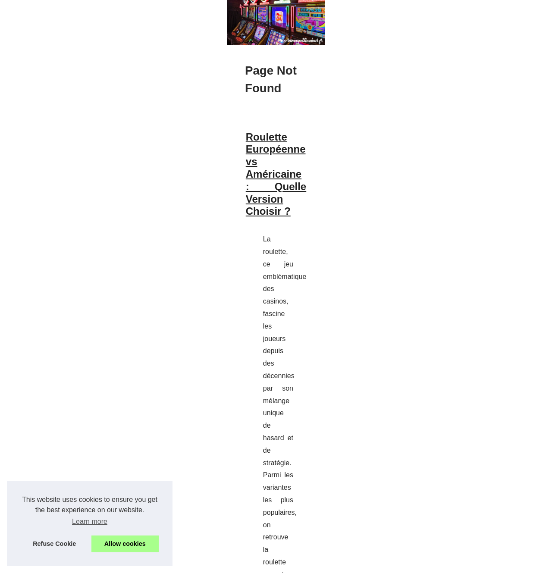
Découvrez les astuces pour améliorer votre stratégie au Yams (174, 447)
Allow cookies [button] (125, 543)
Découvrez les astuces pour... (457, 447)
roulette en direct (180, 392)
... (215, 392)
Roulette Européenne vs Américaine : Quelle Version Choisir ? (174, 315)
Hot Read (429, 274)
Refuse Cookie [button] (54, 543)
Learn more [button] (89, 521)
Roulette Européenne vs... (452, 493)
